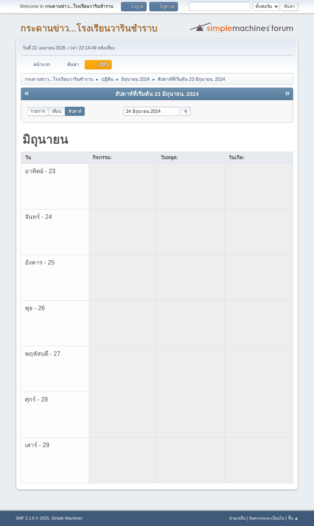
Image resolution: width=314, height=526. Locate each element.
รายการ (38, 111)
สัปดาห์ (74, 111)
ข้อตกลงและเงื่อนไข (266, 518)
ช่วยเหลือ (237, 518)
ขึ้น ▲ (293, 518)
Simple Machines (66, 518)
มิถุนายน (45, 139)
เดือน (57, 111)
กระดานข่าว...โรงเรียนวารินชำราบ (88, 28)
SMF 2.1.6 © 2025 (32, 518)
